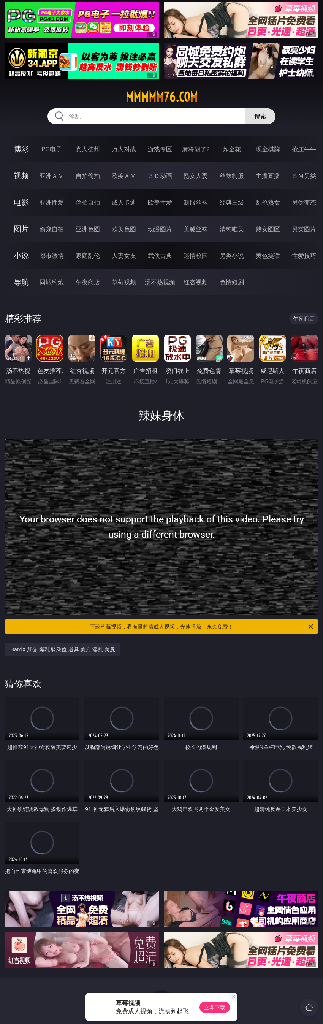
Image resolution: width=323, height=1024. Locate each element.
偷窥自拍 (52, 229)
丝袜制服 (232, 175)
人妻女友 (124, 255)
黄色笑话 (268, 255)
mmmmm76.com (162, 97)
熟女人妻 (196, 175)
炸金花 (232, 149)
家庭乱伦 (88, 255)
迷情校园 (196, 255)
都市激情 (52, 255)
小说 (21, 255)
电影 (21, 202)
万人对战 (124, 149)
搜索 (260, 116)
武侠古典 (160, 255)
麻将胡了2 (196, 149)
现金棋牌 (268, 149)
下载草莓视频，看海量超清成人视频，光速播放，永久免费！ (202, 626)
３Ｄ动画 (160, 175)
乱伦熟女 (268, 202)
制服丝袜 (196, 202)
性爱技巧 (304, 255)
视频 (21, 175)
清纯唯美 (232, 229)
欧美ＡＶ (124, 175)
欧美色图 (124, 229)
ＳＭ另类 (304, 175)
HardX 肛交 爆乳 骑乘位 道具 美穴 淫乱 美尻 (62, 649)
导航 (21, 282)
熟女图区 (268, 229)
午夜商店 (88, 282)
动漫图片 (160, 229)
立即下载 (214, 1007)
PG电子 (51, 149)
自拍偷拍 (88, 175)
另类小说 (232, 255)
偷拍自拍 (88, 202)
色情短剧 (232, 282)
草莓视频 (124, 282)
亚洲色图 (88, 229)
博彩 (21, 149)
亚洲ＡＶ (52, 175)
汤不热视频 (160, 282)
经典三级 (232, 202)
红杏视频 (196, 282)
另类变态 (304, 202)
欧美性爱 (160, 202)
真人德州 (88, 149)
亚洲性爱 (52, 202)
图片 (21, 229)
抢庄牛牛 (304, 149)
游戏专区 (160, 149)
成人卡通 (124, 202)
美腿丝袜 (196, 229)
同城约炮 (52, 282)
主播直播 (268, 175)
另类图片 (304, 229)
